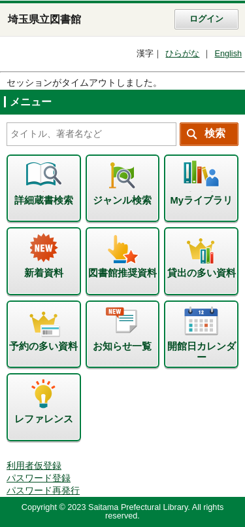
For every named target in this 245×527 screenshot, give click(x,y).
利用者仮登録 (34, 466)
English (228, 53)
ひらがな (182, 53)
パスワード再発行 (43, 491)
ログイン (206, 19)
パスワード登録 (39, 478)
